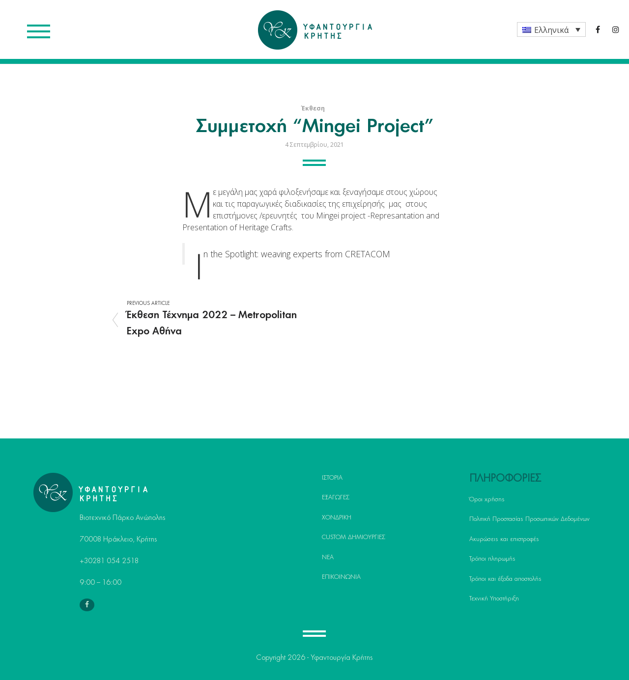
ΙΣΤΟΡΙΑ (332, 478)
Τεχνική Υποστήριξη (494, 598)
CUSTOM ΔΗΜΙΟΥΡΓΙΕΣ (353, 537)
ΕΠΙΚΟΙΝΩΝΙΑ (341, 577)
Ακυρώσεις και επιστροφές (504, 539)
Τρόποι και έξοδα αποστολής (505, 579)
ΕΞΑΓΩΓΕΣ (335, 497)
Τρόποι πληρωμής (492, 559)
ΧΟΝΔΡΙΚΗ (336, 517)
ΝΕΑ (328, 557)
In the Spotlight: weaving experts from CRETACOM (296, 254)
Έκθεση (313, 108)
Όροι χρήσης (487, 499)
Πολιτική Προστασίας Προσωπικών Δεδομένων (529, 519)
